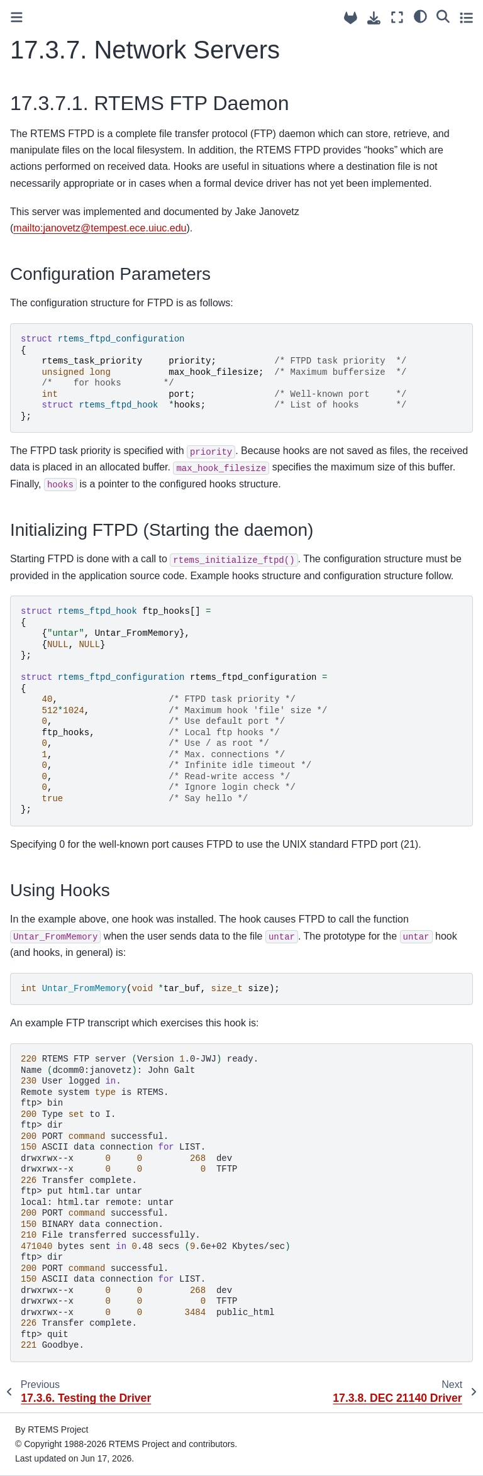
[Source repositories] (350, 18)
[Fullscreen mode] (397, 17)
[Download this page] (374, 18)
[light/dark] (420, 15)
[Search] (443, 15)
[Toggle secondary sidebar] (466, 17)
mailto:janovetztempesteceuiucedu (99, 228)
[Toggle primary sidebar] (16, 17)
